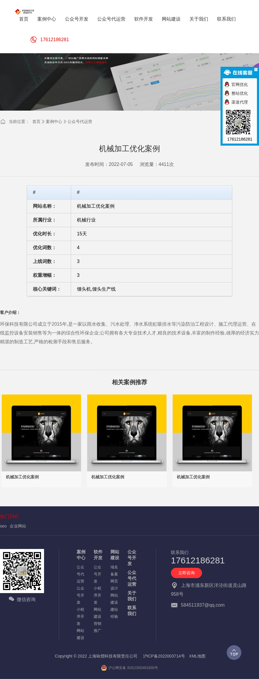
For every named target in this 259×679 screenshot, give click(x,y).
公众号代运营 (80, 121)
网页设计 (114, 584)
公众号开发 (80, 595)
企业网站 (18, 526)
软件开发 (98, 554)
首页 (36, 121)
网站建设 (80, 634)
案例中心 (54, 121)
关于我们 (131, 595)
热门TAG (9, 516)
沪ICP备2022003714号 (164, 656)
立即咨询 (186, 572)
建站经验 (114, 613)
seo (3, 526)
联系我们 (131, 610)
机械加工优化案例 (22, 477)
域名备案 (114, 570)
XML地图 (197, 656)
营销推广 (97, 627)
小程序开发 (80, 616)
